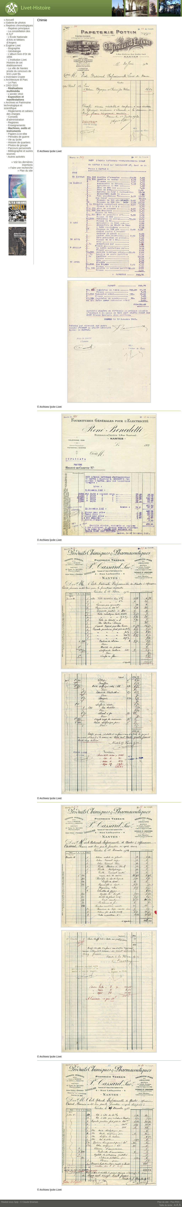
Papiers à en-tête (17, 133)
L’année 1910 (15, 94)
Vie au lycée (15, 139)
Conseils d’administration (15, 118)
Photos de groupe (18, 145)
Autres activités (16, 156)
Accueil (10, 19)
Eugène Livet (13, 45)
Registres (13, 122)
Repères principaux (19, 28)
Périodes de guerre (18, 136)
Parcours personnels (19, 148)
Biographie (14, 48)
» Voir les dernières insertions (22, 163)
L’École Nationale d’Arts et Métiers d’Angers (17, 39)
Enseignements (16, 125)
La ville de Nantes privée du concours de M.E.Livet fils (19, 71)
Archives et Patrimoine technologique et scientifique (17, 105)
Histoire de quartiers (19, 142)
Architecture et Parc (17, 79)
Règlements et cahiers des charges (20, 112)
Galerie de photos (16, 22)
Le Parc (12, 82)
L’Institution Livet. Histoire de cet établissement (17, 62)
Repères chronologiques (19, 25)
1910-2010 (12, 85)
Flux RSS (175, 1202)
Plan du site (163, 1202)
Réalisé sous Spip (9, 1202)
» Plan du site (25, 170)
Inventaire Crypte (15, 76)
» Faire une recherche (20, 167)
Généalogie (14, 51)
